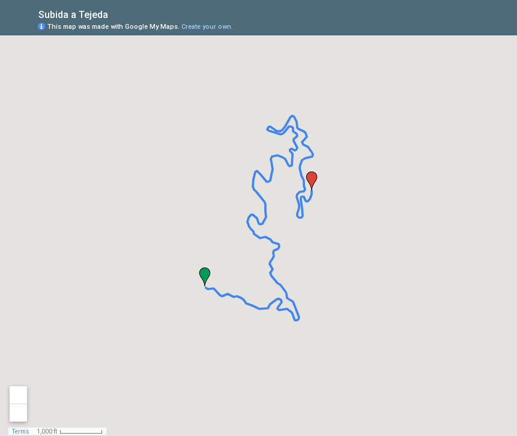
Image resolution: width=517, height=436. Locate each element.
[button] (204, 277)
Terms (20, 431)
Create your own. (207, 27)
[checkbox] (117, 13)
